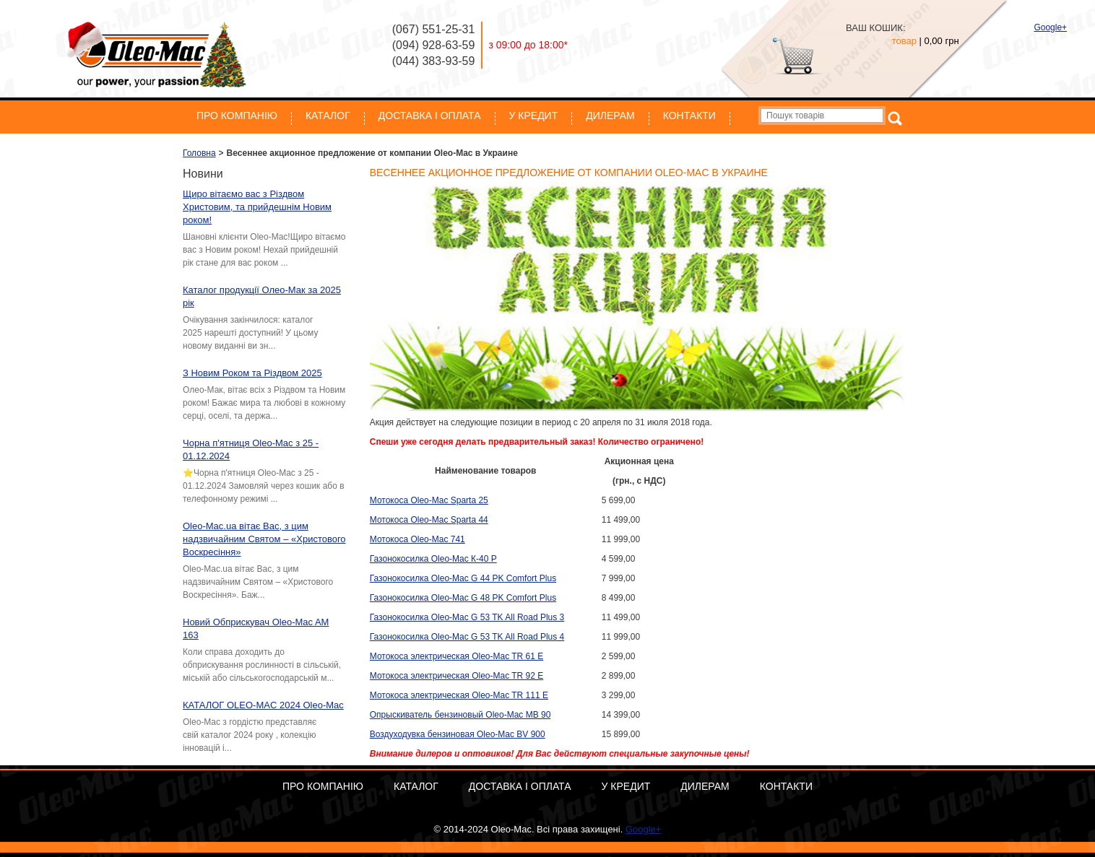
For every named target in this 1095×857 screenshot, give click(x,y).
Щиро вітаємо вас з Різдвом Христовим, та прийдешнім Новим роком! (257, 206)
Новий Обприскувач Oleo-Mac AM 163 (256, 628)
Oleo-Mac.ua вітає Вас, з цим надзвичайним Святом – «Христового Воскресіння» (264, 539)
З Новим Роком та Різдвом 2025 (252, 372)
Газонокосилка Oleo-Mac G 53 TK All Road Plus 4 (467, 637)
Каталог (328, 115)
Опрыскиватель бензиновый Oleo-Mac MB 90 (460, 715)
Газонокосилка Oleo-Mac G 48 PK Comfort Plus (463, 598)
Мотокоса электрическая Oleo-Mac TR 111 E (459, 695)
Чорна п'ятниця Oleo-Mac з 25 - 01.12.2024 (251, 449)
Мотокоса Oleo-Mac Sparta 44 (429, 520)
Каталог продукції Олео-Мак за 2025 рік (262, 296)
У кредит (533, 115)
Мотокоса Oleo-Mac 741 (417, 539)
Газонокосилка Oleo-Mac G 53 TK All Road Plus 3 (467, 617)
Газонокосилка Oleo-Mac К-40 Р (433, 559)
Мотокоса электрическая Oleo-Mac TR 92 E (457, 676)
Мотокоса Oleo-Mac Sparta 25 (429, 500)
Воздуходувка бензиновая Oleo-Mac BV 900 (457, 734)
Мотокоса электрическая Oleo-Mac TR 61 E (457, 656)
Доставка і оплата (429, 115)
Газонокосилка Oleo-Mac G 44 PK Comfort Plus (463, 578)
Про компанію (236, 115)
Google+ (1050, 27)
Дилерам (610, 115)
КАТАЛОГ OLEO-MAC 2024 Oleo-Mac (263, 705)
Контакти (689, 115)
